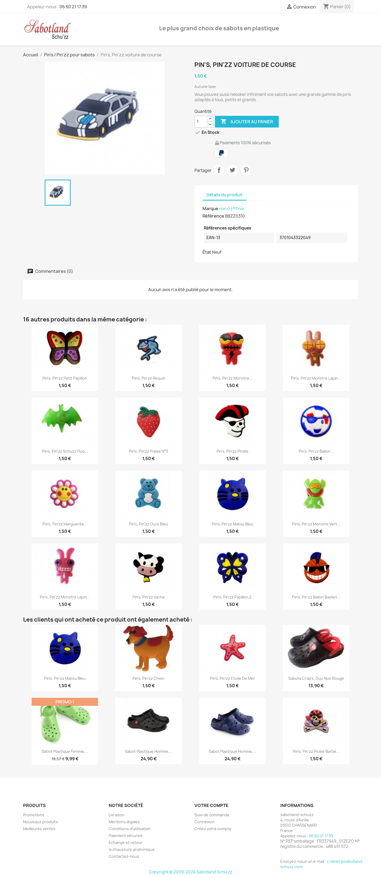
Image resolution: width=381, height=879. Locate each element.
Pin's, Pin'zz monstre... (232, 378)
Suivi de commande (211, 814)
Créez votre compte (212, 828)
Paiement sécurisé (126, 835)
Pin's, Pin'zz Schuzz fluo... (65, 451)
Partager (219, 170)
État (206, 252)
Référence (213, 216)
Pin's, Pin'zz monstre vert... (316, 523)
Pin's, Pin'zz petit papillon (65, 378)
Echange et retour (125, 842)
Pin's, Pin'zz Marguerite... (65, 523)
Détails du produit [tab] (224, 195)
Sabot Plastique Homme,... (148, 751)
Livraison (117, 814)
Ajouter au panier (247, 121)
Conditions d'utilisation (130, 828)
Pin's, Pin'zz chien (148, 678)
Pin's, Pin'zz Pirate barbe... (316, 751)
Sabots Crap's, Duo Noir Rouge (316, 678)
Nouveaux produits (40, 821)
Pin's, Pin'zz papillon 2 (232, 597)
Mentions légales (124, 821)
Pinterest (246, 170)
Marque (210, 208)
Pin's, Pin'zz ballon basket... (316, 597)
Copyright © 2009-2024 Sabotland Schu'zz (190, 872)
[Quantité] (200, 122)
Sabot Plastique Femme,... (64, 751)
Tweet (232, 170)
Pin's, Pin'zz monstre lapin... (316, 378)
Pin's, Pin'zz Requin (149, 378)
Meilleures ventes (39, 828)
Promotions (33, 814)
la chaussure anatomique (132, 849)
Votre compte (211, 805)
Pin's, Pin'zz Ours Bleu (148, 523)
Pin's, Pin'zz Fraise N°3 (148, 451)
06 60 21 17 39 (73, 7)
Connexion (204, 821)
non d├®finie (231, 208)
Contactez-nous (124, 856)
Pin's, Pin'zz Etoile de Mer (232, 678)
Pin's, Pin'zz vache (149, 597)
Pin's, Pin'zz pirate (232, 451)
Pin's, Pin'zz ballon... (316, 451)
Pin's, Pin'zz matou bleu (232, 523)
